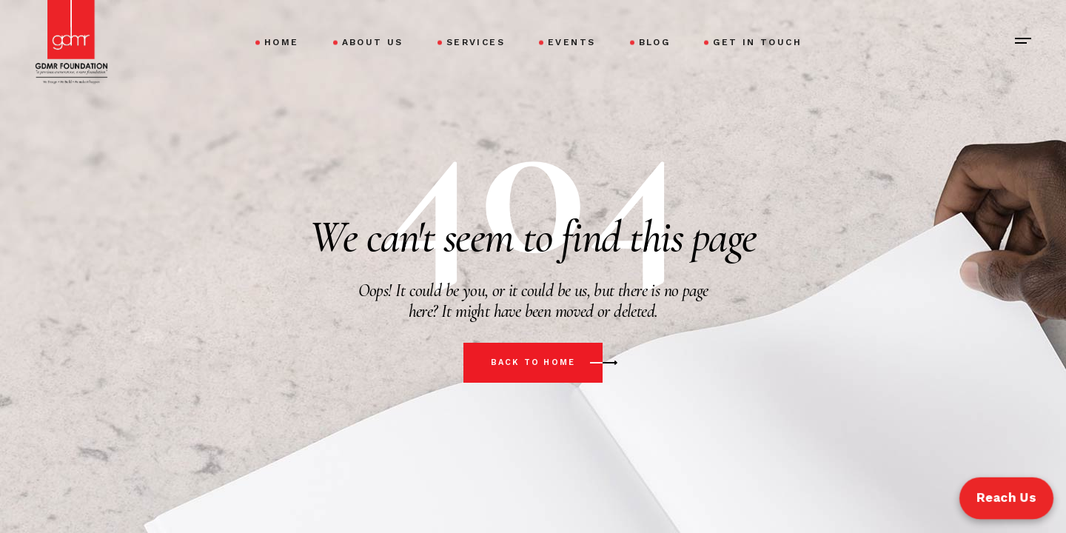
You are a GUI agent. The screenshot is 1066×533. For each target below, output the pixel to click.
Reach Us (1006, 497)
